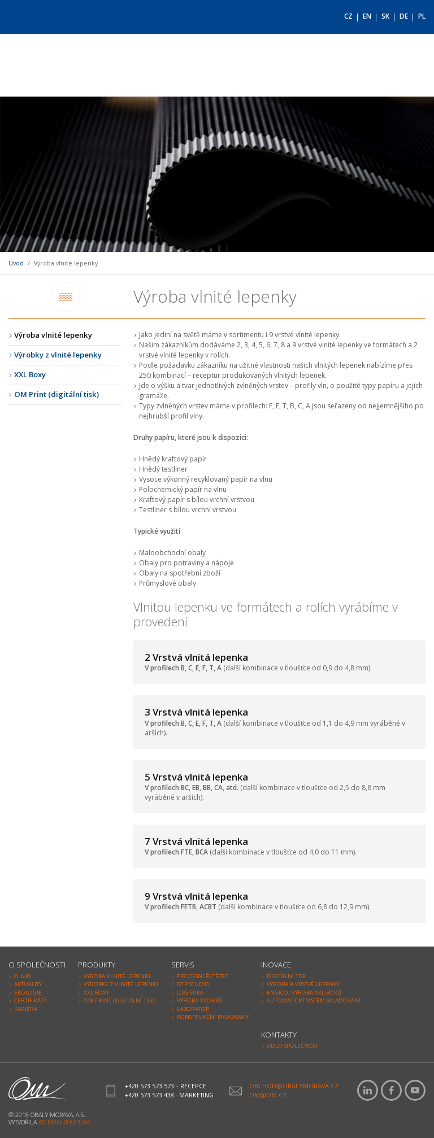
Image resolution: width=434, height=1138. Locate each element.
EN (367, 16)
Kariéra (25, 1009)
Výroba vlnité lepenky (53, 335)
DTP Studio (193, 984)
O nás (22, 976)
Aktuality (28, 984)
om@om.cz (268, 1095)
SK (385, 16)
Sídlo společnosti (293, 1045)
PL (422, 16)
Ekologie (28, 992)
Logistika (190, 992)
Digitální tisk (286, 976)
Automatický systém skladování (314, 1000)
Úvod (16, 263)
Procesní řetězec (202, 976)
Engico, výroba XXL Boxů (304, 992)
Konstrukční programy (213, 1017)
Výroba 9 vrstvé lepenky (303, 984)
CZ (348, 16)
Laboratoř (193, 1009)
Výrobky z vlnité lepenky (58, 355)
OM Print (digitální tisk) (56, 394)
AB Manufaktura (64, 1122)
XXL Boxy (30, 374)
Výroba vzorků (200, 1000)
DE (404, 16)
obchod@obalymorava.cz (293, 1086)
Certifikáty (30, 1000)
